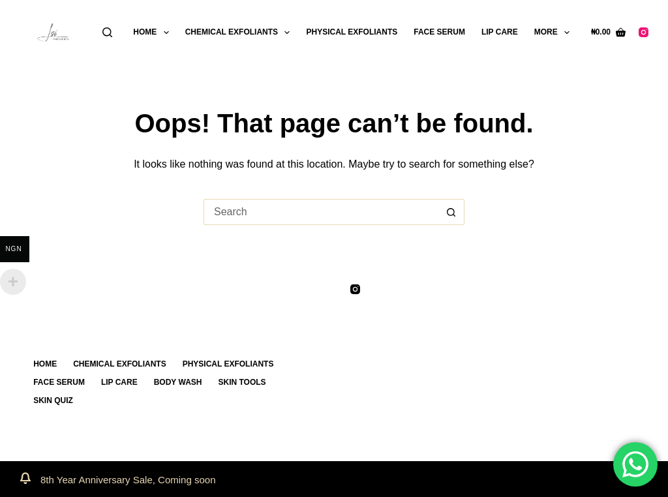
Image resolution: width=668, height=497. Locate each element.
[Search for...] (321, 212)
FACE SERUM (439, 32)
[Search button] (451, 212)
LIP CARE (499, 32)
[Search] (107, 32)
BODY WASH (178, 382)
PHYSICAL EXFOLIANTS (351, 32)
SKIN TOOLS (242, 382)
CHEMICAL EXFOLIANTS (240, 32)
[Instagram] (643, 32)
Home (153, 32)
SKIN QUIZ (53, 400)
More (554, 32)
